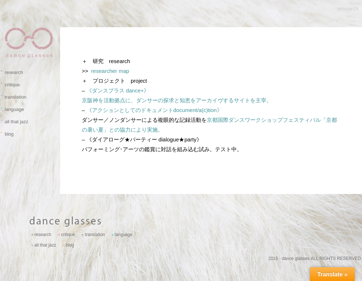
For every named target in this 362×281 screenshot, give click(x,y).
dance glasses (296, 258)
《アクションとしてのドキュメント (152, 110)
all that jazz (15, 121)
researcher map (110, 71)
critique (11, 84)
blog (8, 134)
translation (14, 97)
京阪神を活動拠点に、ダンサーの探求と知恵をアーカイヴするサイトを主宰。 (177, 100)
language (13, 109)
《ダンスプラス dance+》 (118, 90)
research (12, 72)
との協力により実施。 (136, 130)
